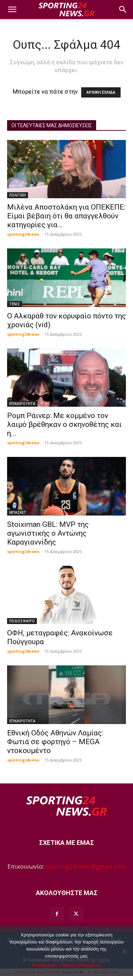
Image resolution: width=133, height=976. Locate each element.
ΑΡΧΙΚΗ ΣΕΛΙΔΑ (101, 92)
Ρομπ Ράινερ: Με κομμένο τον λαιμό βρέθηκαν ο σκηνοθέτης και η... (64, 424)
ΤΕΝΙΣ (14, 303)
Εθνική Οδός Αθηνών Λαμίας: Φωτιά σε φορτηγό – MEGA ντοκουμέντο (55, 742)
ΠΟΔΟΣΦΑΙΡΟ (22, 620)
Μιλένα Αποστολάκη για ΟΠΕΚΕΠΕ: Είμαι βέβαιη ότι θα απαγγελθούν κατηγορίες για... (66, 216)
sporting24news (23, 234)
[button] (12, 9)
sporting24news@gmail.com (86, 866)
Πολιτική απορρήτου (80, 965)
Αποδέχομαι (44, 965)
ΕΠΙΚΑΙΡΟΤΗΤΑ (22, 403)
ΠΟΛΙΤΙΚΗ (17, 195)
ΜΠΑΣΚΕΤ (17, 512)
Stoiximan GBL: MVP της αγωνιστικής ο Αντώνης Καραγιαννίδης (48, 533)
